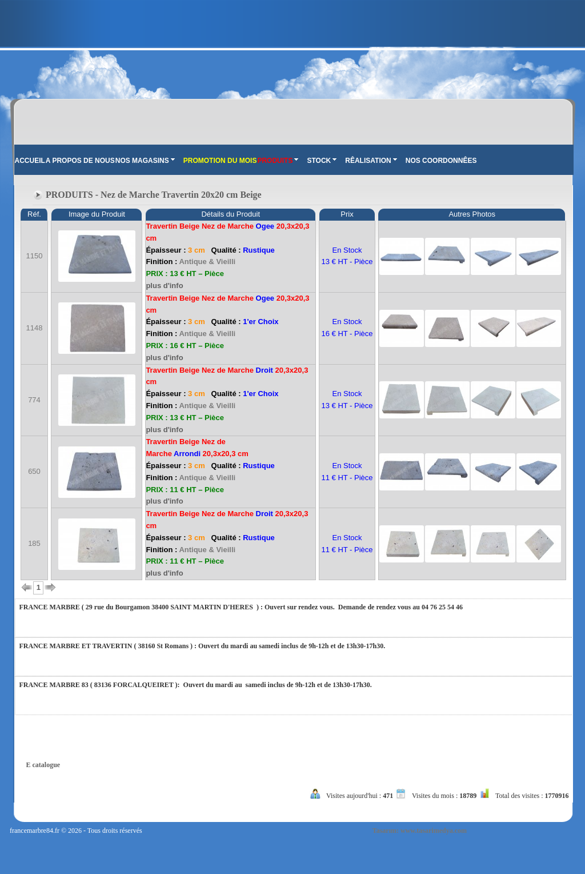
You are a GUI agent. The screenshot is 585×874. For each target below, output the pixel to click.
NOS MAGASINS (145, 161)
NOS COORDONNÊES (441, 161)
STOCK (321, 161)
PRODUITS (277, 161)
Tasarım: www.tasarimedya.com (419, 831)
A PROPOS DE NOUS (80, 161)
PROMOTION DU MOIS (220, 161)
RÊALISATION (370, 161)
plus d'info (164, 285)
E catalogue (43, 765)
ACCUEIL (30, 161)
